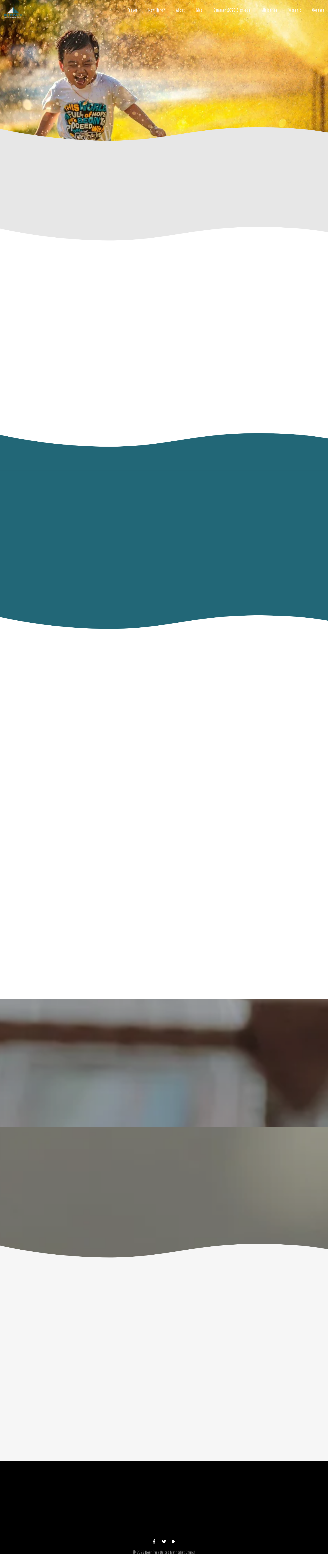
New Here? (156, 10)
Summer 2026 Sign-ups (231, 10)
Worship (294, 10)
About (180, 10)
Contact (318, 10)
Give (199, 10)
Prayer (132, 10)
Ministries (269, 10)
